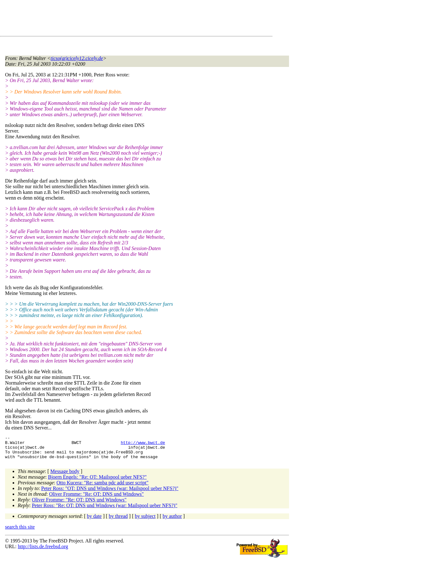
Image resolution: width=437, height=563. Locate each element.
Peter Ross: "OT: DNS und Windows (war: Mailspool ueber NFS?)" (110, 493)
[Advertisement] (120, 19)
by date (94, 521)
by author (172, 521)
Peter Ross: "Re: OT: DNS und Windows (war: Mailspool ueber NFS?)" (104, 510)
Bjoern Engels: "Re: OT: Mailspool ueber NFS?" (97, 481)
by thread (118, 521)
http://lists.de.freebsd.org (43, 551)
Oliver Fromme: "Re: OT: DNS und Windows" (96, 498)
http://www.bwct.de (143, 444)
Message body (65, 476)
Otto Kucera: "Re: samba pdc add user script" (102, 487)
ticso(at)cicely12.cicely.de (76, 58)
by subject (145, 521)
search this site (20, 531)
